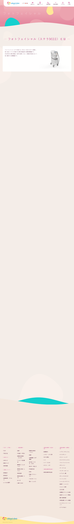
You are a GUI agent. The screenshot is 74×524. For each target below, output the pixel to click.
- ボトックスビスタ (63, 476)
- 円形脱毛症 (31, 469)
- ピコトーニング (63, 457)
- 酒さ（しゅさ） (32, 481)
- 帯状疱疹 (19, 473)
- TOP (4, 450)
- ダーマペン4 (62, 468)
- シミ (44, 460)
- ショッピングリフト (64, 481)
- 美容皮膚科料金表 (47, 472)
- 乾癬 (29, 455)
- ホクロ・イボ (46, 465)
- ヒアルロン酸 (62, 473)
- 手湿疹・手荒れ (21, 453)
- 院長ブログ (6, 463)
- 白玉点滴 (61, 489)
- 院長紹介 (5, 473)
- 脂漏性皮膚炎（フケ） (32, 451)
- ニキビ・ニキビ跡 (47, 454)
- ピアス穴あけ (62, 507)
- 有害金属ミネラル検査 (65, 500)
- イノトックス (62, 478)
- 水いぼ (19, 480)
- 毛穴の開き (46, 457)
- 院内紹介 (5, 475)
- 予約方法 (5, 453)
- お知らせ (5, 460)
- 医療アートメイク (63, 484)
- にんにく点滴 (62, 487)
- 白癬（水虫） (20, 483)
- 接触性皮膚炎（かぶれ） (20, 456)
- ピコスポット (62, 454)
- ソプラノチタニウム (64, 451)
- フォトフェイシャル (64, 462)
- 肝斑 (29, 471)
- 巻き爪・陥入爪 (32, 466)
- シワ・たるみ (46, 462)
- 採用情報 (5, 465)
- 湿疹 (18, 450)
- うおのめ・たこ (32, 478)
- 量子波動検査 (62, 497)
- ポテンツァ (62, 465)
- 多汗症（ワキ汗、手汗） (32, 462)
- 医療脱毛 (45, 451)
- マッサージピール (63, 470)
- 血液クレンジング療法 (65, 495)
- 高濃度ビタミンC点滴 (64, 492)
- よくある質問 (6, 482)
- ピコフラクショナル (64, 460)
